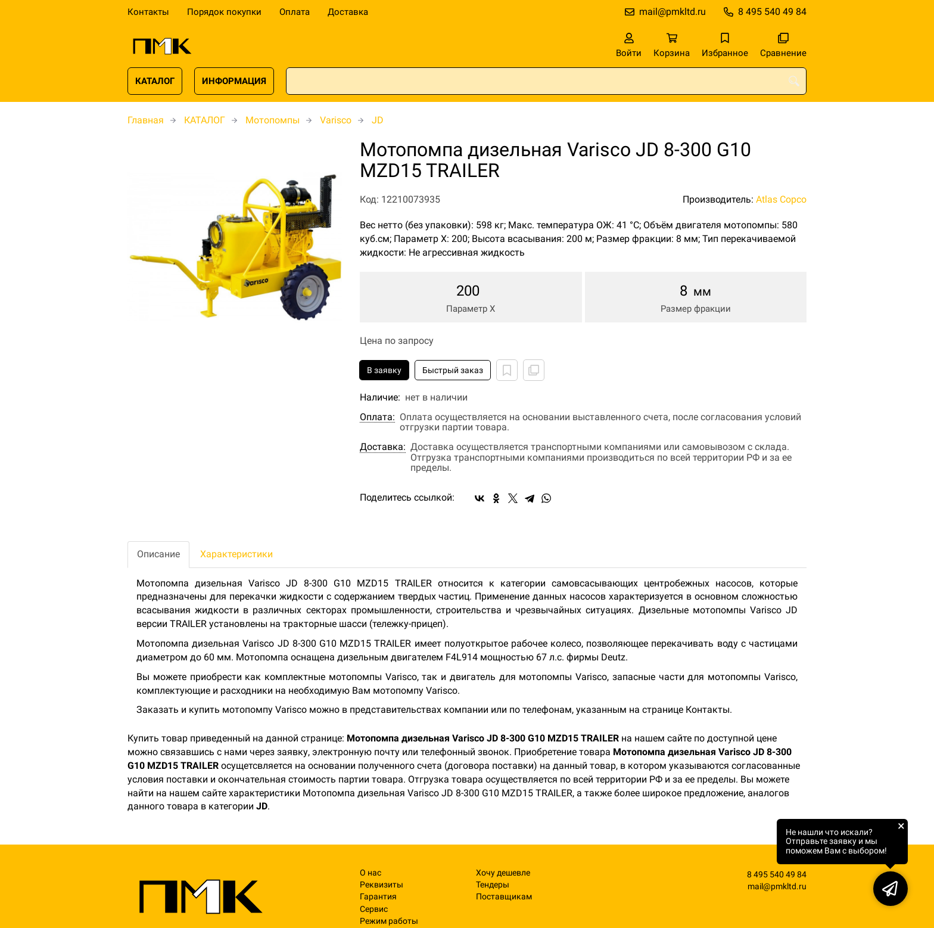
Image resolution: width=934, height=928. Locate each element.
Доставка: (383, 447)
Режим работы (389, 921)
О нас (370, 872)
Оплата (294, 12)
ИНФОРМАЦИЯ (234, 81)
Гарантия (378, 896)
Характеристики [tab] (236, 554)
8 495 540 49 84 (772, 11)
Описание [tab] (158, 554)
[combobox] (546, 81)
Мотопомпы (272, 120)
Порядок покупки (224, 12)
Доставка (348, 12)
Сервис (374, 909)
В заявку (384, 370)
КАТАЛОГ (155, 81)
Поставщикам (504, 896)
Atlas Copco (781, 199)
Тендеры (492, 884)
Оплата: (377, 417)
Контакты (148, 12)
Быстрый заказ (452, 370)
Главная (145, 120)
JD (378, 120)
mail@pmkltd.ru (672, 11)
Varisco (335, 120)
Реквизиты (381, 884)
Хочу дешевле (503, 872)
